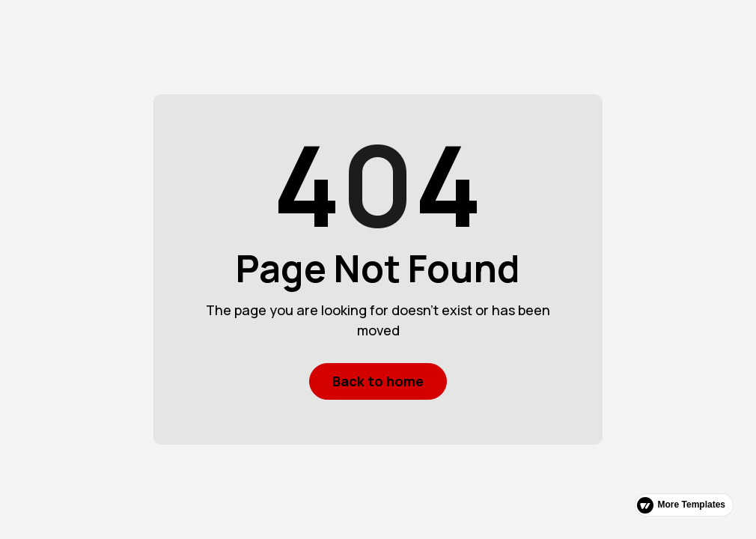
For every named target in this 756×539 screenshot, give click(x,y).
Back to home (378, 381)
